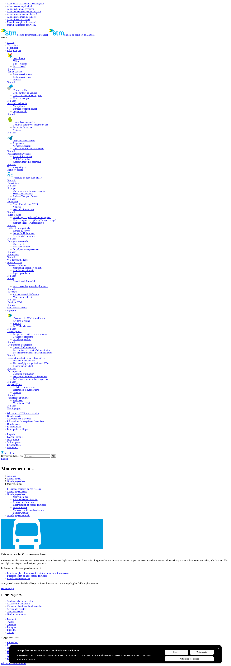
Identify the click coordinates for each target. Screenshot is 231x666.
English (4, 459)
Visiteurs (17, 130)
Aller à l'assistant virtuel (18, 19)
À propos (11, 310)
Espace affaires (14, 426)
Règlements (18, 143)
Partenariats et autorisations (26, 390)
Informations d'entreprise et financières (25, 421)
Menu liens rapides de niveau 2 (22, 25)
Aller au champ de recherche (20, 9)
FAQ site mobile (15, 437)
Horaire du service (21, 230)
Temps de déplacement (23, 233)
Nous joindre (19, 106)
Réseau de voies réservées (25, 499)
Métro (16, 61)
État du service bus (22, 77)
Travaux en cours (15, 611)
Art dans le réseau (21, 321)
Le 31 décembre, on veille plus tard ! (30, 286)
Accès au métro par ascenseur (27, 162)
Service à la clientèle (23, 193)
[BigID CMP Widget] (115, 655)
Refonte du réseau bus (23, 502)
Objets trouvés (20, 111)
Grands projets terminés (18, 515)
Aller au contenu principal (19, 6)
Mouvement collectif (23, 297)
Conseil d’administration (24, 347)
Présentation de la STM (24, 360)
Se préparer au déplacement (26, 249)
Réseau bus (12, 642)
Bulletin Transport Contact (25, 196)
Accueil (10, 42)
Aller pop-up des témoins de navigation (25, 3)
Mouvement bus (20, 497)
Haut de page (7, 588)
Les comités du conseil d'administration (31, 350)
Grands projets (14, 416)
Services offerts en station (25, 109)
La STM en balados (22, 326)
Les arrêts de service (22, 127)
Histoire (17, 323)
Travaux (17, 79)
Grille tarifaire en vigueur (25, 93)
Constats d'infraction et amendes (28, 148)
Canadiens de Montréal (24, 281)
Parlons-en (18, 400)
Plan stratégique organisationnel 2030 (30, 363)
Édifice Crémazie (21, 513)
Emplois (11, 434)
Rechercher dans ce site (12, 456)
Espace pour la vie (21, 273)
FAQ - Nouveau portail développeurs (30, 379)
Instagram (11, 627)
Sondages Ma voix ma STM (20, 601)
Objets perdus (19, 244)
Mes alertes (12, 447)
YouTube (11, 624)
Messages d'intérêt (21, 246)
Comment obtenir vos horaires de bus (30, 124)
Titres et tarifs (13, 45)
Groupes (17, 392)
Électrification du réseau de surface (29, 505)
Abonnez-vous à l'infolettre (26, 294)
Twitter (10, 622)
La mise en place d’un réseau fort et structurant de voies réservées (38, 573)
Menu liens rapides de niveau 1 (22, 22)
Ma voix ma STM (21, 403)
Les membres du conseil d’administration (32, 352)
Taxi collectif (19, 66)
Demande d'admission (23, 209)
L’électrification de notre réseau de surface (27, 576)
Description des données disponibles (30, 376)
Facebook (11, 619)
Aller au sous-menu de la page (21, 17)
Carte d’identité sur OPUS (25, 204)
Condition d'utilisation (23, 374)
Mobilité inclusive (21, 159)
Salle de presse (14, 442)
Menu (4, 37)
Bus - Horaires (20, 63)
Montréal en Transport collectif (27, 268)
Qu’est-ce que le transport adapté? (29, 191)
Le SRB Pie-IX (20, 507)
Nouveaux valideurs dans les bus (28, 510)
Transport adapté (15, 169)
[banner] (24, 35)
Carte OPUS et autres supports (27, 95)
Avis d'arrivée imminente (25, 236)
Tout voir (11, 69)
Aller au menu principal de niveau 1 (24, 11)
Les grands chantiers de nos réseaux (30, 334)
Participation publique (17, 429)
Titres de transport (21, 98)
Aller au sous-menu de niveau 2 (22, 14)
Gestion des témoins (16, 614)
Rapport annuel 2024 (23, 366)
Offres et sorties (14, 262)
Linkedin (11, 630)
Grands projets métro (23, 337)
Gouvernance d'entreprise (19, 418)
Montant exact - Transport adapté (28, 223)
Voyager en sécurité (22, 146)
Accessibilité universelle (18, 603)
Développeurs (13, 424)
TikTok (10, 632)
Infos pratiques (14, 50)
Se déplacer (12, 48)
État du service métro (23, 74)
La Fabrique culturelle (23, 270)
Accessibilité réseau (22, 156)
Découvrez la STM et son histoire (23, 413)
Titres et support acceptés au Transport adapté (34, 220)
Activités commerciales (24, 387)
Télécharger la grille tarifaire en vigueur (32, 217)
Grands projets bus (22, 339)
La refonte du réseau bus (18, 578)
